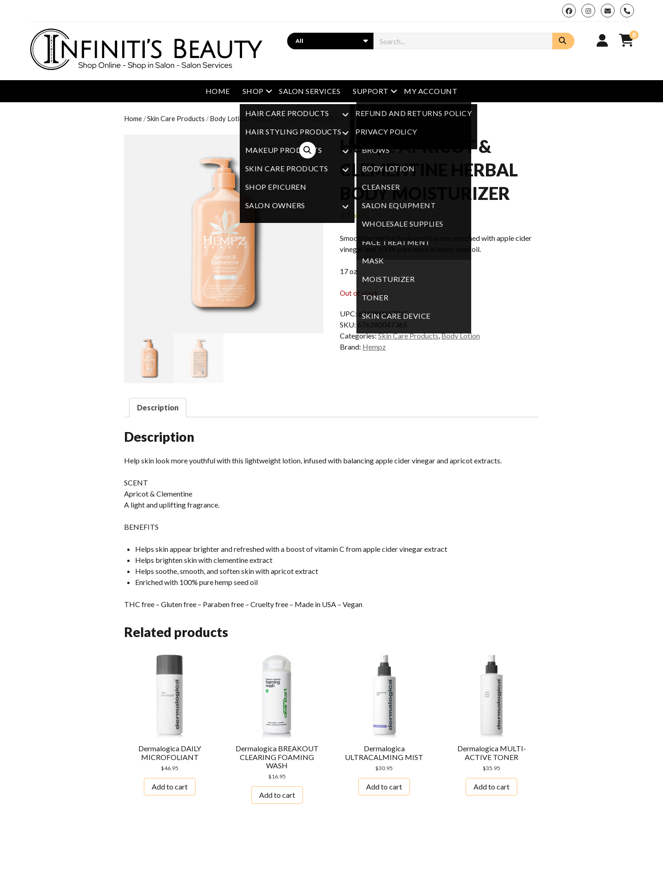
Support (370, 91)
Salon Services (309, 91)
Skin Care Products (176, 118)
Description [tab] (157, 407)
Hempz (374, 346)
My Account (430, 91)
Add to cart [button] (170, 786)
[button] (307, 150)
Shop (253, 91)
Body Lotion (228, 118)
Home (218, 91)
